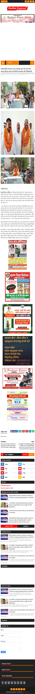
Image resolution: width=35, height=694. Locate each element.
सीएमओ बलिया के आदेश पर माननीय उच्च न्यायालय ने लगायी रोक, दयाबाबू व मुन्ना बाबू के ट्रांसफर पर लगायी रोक (21, 496)
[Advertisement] (17, 42)
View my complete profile (7, 488)
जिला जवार (24, 74)
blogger (31, 454)
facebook (25, 454)
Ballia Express (7, 485)
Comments (26, 526)
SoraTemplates (12, 692)
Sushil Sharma (25, 692)
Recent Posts (9, 526)
